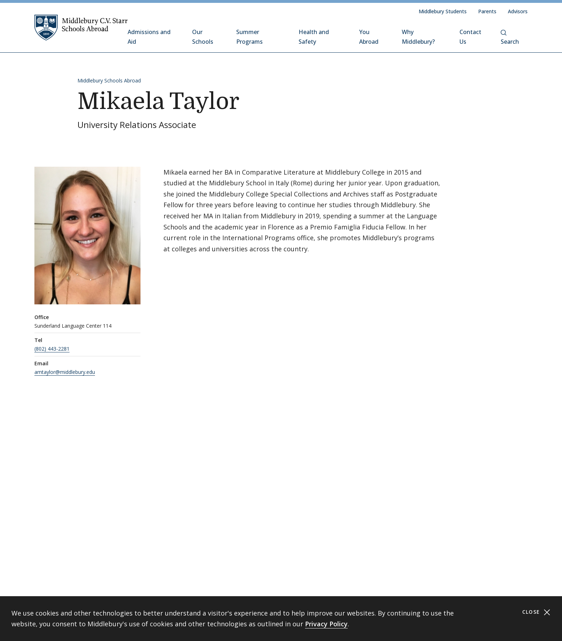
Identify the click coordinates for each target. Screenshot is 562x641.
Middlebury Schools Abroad (109, 80)
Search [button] (510, 38)
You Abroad (368, 37)
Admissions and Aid (149, 37)
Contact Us (470, 37)
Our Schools (202, 37)
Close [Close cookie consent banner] (536, 612)
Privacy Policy (326, 623)
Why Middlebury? (418, 37)
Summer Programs (249, 37)
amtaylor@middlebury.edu (64, 372)
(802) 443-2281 (52, 348)
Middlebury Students (443, 11)
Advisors (518, 11)
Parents (487, 11)
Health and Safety (314, 37)
